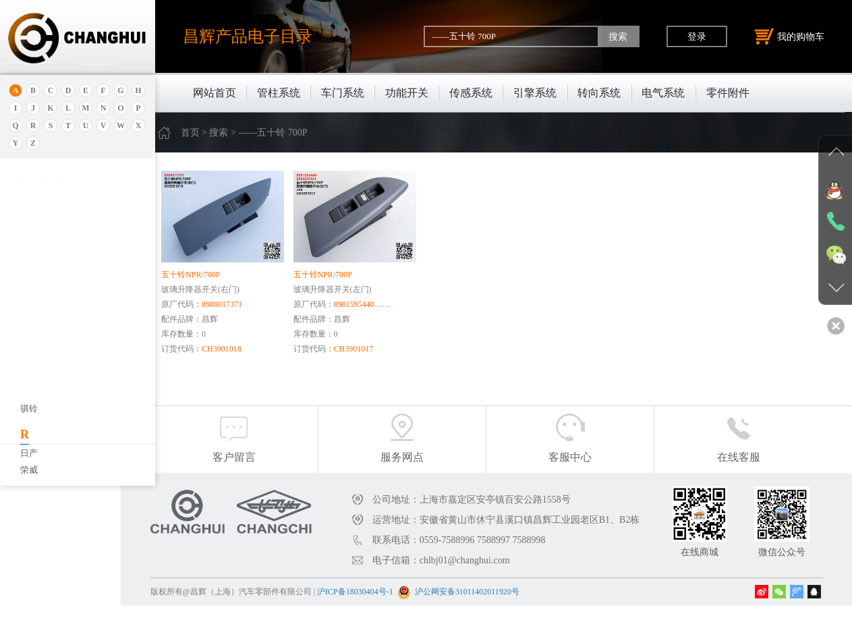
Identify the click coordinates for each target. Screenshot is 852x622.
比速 (29, 424)
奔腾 (29, 390)
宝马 (29, 356)
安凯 (29, 211)
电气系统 (663, 92)
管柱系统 (278, 92)
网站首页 (214, 92)
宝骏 (29, 340)
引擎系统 (535, 92)
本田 (29, 323)
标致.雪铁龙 (43, 458)
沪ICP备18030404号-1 (388, 608)
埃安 (29, 228)
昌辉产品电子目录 (247, 36)
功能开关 (406, 92)
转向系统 (599, 92)
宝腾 (29, 373)
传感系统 (470, 92)
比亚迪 (33, 441)
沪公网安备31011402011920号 (499, 608)
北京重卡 (37, 475)
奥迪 (29, 194)
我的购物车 (789, 36)
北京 (29, 272)
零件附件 (727, 92)
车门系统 (342, 92)
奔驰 (29, 407)
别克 (29, 306)
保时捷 (33, 289)
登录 (696, 36)
